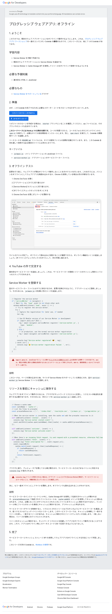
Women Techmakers (10, 588)
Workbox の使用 (42, 545)
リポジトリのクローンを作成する (23, 113)
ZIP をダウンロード (18, 119)
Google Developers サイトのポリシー (44, 557)
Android (30, 607)
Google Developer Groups (11, 577)
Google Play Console (64, 584)
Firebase (50, 607)
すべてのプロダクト (84, 607)
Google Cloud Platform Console (68, 581)
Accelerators (7, 584)
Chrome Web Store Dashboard (67, 598)
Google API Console (64, 577)
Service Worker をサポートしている (27, 94)
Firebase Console (63, 588)
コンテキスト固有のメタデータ (61, 360)
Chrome (40, 607)
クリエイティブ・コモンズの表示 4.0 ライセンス (51, 555)
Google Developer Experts (11, 581)
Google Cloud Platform (65, 607)
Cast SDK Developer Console (67, 595)
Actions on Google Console (66, 591)
